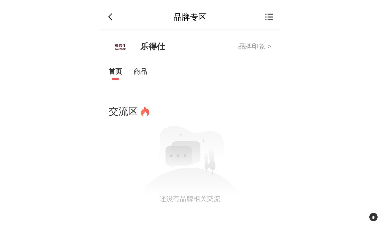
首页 (115, 71)
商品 (140, 71)
